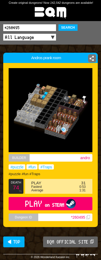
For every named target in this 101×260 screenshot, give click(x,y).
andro (85, 158)
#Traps (46, 167)
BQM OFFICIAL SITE (70, 242)
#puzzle (17, 167)
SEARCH (68, 27)
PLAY (50, 203)
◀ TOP (13, 242)
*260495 (80, 217)
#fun (32, 167)
